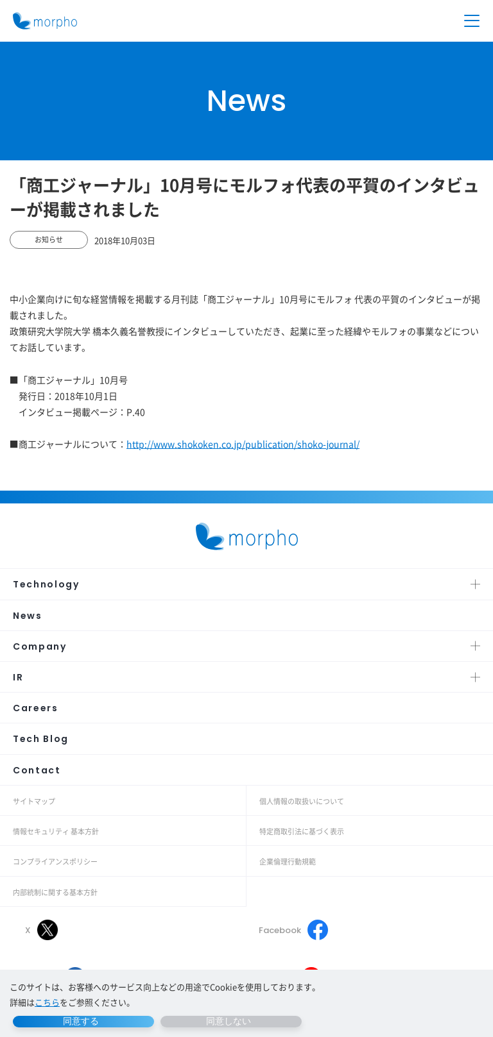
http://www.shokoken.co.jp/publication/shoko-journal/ (242, 443)
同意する (81, 1021)
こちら (47, 1002)
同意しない (228, 1021)
